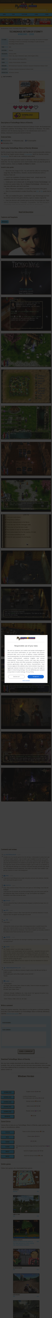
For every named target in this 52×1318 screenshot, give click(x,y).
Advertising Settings (19, 670)
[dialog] (26, 659)
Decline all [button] (16, 677)
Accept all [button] (36, 677)
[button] (26, 681)
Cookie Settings (20, 672)
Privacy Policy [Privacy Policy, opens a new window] (30, 672)
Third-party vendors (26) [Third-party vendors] (24, 660)
